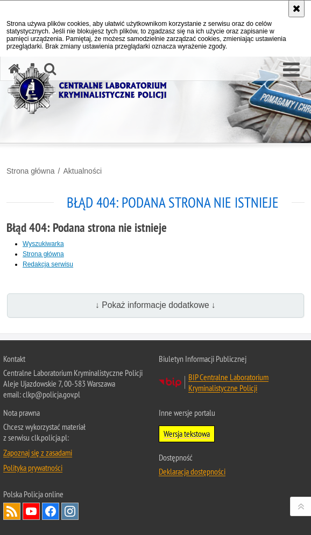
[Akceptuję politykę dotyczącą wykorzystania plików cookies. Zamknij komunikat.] (296, 8)
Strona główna (30, 171)
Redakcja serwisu (48, 264)
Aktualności (82, 171)
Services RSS (11, 511)
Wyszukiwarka (43, 244)
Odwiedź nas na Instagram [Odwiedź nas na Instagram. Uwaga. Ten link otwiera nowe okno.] (70, 511)
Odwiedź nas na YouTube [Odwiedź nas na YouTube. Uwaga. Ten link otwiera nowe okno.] (31, 511)
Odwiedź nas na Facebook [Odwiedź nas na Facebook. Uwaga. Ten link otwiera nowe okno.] (50, 511)
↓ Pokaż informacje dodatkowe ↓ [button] (155, 305)
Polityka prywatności (32, 467)
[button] (291, 70)
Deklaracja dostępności (192, 471)
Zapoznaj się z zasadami (37, 452)
